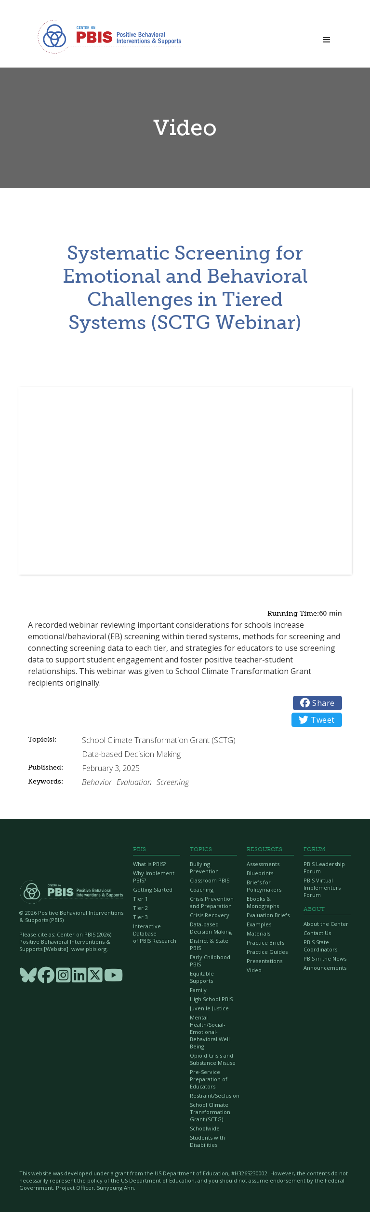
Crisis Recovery (209, 915)
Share (317, 703)
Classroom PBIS (209, 880)
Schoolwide (205, 1128)
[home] (109, 36)
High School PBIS (211, 999)
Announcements (325, 967)
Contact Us (317, 933)
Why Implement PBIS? (153, 876)
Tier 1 (140, 898)
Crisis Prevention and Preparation (212, 902)
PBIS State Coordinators (320, 945)
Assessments (263, 864)
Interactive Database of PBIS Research (154, 933)
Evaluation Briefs (268, 915)
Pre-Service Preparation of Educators (208, 1079)
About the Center (326, 923)
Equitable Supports (202, 977)
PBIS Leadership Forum (324, 867)
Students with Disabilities (207, 1141)
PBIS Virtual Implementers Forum (322, 887)
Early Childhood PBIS (210, 960)
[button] (326, 37)
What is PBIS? (149, 864)
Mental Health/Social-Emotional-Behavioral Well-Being (211, 1032)
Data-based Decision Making (211, 928)
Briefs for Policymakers (264, 886)
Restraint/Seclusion (213, 1095)
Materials (258, 933)
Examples (259, 924)
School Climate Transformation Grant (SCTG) (210, 1112)
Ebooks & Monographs (263, 902)
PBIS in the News (325, 958)
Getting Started (152, 889)
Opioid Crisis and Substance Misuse (213, 1059)
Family (198, 989)
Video (254, 970)
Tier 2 (140, 907)
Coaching (201, 889)
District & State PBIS (209, 944)
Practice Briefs (265, 942)
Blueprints (260, 873)
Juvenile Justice (209, 1008)
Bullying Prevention (204, 867)
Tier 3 (140, 917)
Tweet (317, 720)
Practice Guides (267, 951)
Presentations (264, 960)
